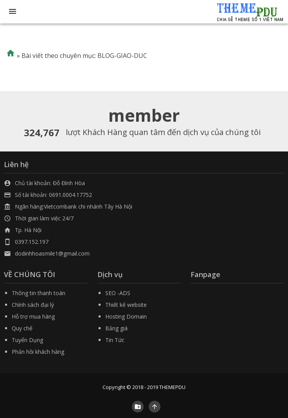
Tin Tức (114, 340)
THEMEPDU (172, 387)
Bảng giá (116, 328)
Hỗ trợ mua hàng (33, 316)
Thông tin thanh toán (38, 293)
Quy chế (22, 328)
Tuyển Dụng (27, 340)
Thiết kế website (126, 304)
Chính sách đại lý (33, 304)
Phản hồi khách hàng (38, 351)
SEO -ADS (117, 293)
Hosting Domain (126, 316)
